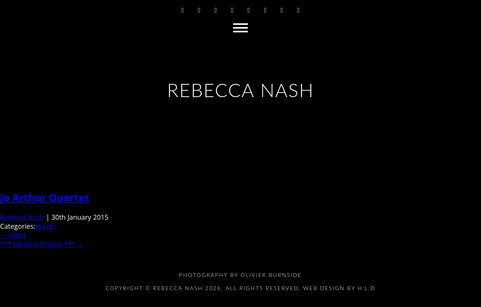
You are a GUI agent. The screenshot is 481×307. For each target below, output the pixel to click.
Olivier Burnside (271, 275)
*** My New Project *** (41, 244)
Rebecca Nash (22, 217)
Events (45, 226)
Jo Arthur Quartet (44, 197)
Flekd (12, 235)
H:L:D (367, 288)
